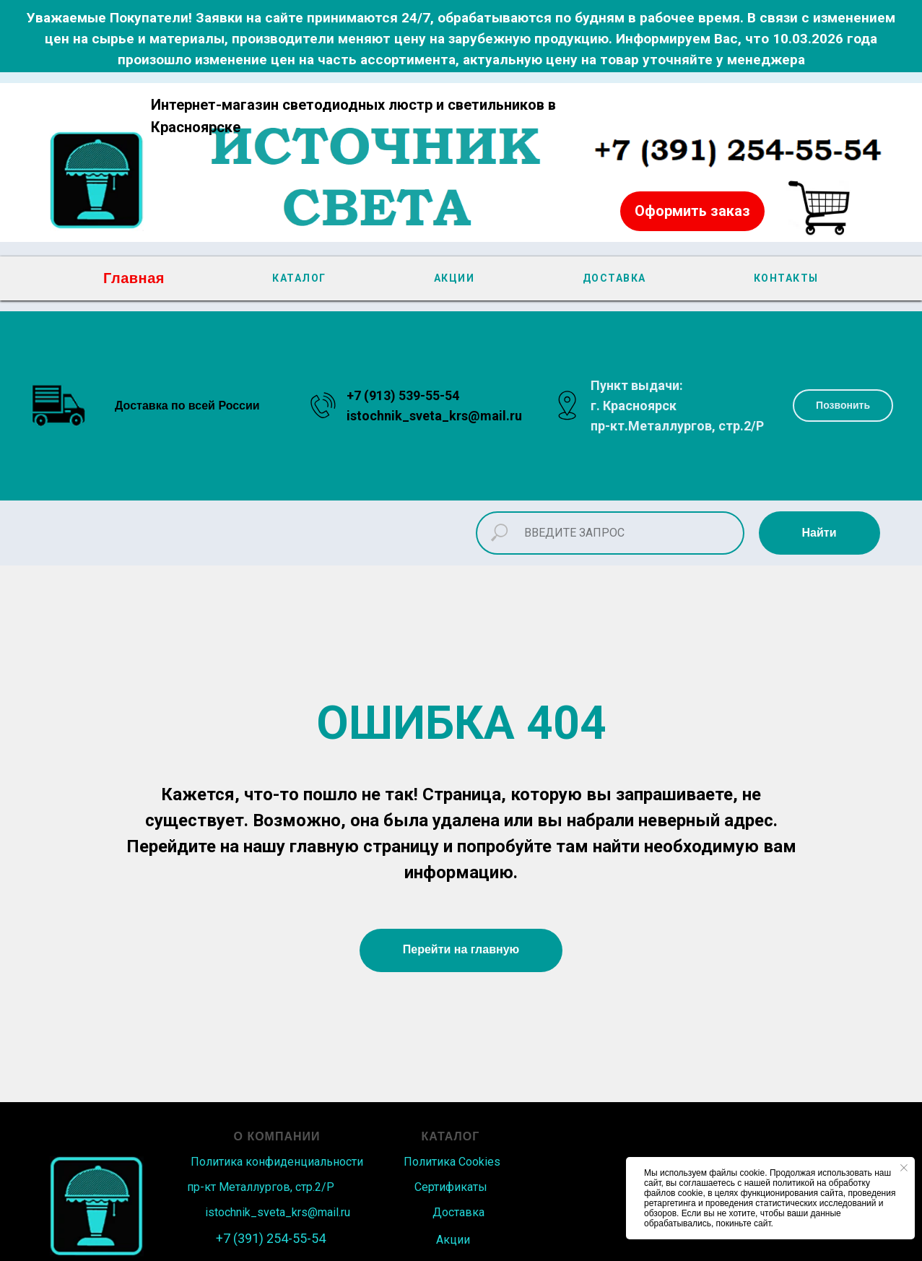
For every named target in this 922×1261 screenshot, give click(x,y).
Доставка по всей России (187, 405)
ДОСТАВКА (614, 278)
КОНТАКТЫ (786, 278)
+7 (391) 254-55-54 (271, 1238)
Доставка (458, 1212)
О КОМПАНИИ (277, 1136)
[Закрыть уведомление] (904, 1168)
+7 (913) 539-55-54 (403, 395)
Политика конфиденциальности (277, 1162)
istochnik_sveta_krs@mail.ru (434, 415)
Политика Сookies (452, 1162)
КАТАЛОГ (299, 278)
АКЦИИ (454, 278)
